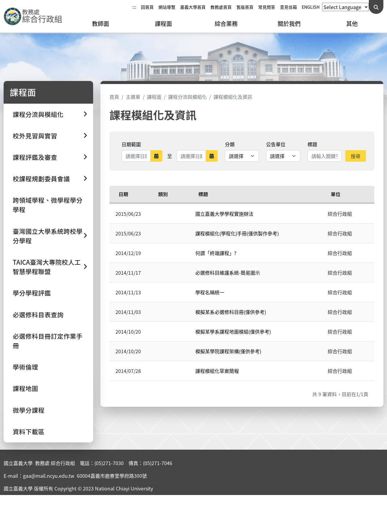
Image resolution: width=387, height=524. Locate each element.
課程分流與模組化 (187, 96)
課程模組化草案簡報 (217, 370)
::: (134, 7)
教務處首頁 (221, 7)
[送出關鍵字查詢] (376, 7)
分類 (230, 144)
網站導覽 (166, 7)
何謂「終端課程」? (215, 253)
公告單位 (275, 144)
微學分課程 (28, 410)
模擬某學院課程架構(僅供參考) (228, 351)
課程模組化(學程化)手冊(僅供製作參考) (237, 233)
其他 (352, 23)
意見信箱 (288, 7)
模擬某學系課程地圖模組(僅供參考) (233, 331)
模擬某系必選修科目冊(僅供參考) (230, 311)
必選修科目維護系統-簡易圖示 (227, 272)
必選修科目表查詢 (38, 314)
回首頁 (147, 7)
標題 (312, 144)
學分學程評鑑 (32, 292)
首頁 (114, 96)
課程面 (163, 23)
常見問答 (266, 7)
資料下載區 (28, 431)
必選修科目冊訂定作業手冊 (48, 341)
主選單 (133, 96)
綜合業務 (226, 23)
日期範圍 (131, 144)
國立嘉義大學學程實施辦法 (224, 213)
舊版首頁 (244, 7)
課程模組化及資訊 (232, 96)
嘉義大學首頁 (193, 7)
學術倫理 (25, 366)
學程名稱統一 (209, 292)
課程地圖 (25, 388)
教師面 (100, 23)
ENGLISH (311, 7)
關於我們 (289, 23)
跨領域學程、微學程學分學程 (48, 205)
